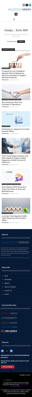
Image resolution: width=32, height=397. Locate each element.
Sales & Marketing (6, 68)
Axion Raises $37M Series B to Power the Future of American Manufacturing (14, 189)
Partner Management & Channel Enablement (11, 99)
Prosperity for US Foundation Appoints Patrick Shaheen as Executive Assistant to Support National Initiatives (14, 74)
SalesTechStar (24, 384)
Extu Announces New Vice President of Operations (12, 103)
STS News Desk (5, 79)
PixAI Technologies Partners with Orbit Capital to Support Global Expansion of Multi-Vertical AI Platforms (15, 159)
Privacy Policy (16, 386)
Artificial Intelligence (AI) (7, 153)
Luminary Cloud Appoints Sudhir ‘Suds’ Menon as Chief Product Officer (14, 218)
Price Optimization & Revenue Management (11, 184)
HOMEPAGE (21, 41)
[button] (16, 14)
